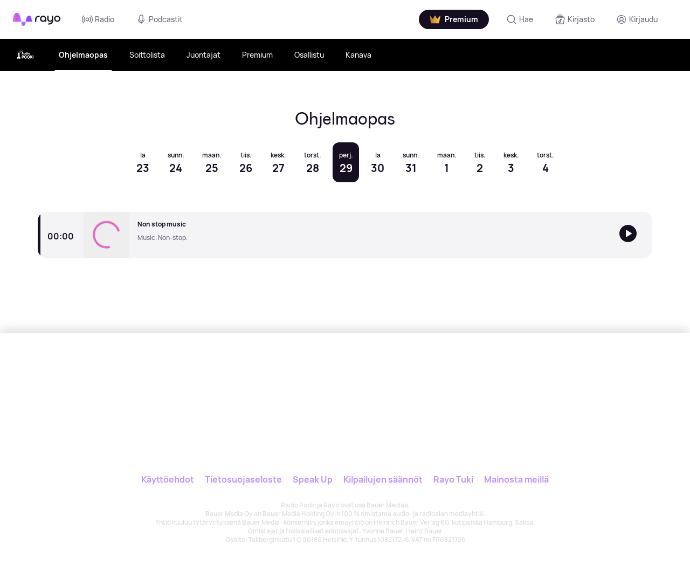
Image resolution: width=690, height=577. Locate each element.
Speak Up (313, 479)
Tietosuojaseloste (243, 479)
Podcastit (159, 19)
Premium (257, 55)
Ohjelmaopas (83, 55)
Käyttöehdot (167, 479)
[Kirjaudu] (636, 19)
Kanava (358, 55)
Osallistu (309, 55)
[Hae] (519, 19)
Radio (98, 19)
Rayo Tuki (453, 479)
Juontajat (203, 55)
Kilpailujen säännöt (383, 479)
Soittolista (147, 55)
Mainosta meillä (516, 479)
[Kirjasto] (574, 19)
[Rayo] (311, 382)
